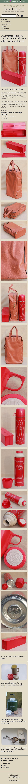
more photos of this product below (12, 89)
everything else (5, 28)
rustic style (5, 118)
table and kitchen (6, 22)
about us (6, 763)
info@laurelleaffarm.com (14, 780)
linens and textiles (6, 24)
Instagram (14, 1)
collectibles (4, 26)
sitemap (6, 767)
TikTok (23, 1)
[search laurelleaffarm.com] (18, 15)
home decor (4, 19)
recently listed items (10, 758)
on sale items (8, 760)
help (4, 765)
